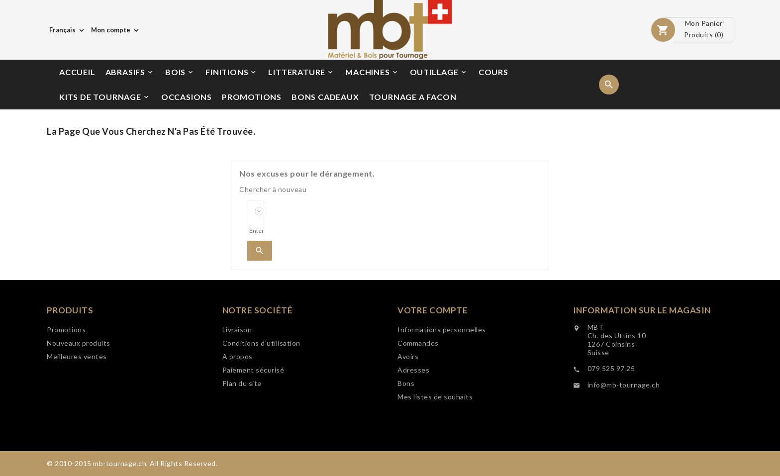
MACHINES (371, 72)
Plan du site (242, 384)
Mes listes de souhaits (435, 397)
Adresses (413, 370)
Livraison (237, 330)
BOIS (180, 72)
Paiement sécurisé (253, 370)
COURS (493, 72)
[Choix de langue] (67, 30)
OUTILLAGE (439, 72)
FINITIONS (231, 72)
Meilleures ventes (77, 356)
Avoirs (407, 357)
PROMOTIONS (252, 96)
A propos (237, 357)
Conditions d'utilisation (261, 343)
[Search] (255, 231)
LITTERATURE (301, 72)
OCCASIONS (186, 96)
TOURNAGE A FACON (413, 96)
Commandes (418, 343)
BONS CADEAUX (325, 96)
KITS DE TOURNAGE (104, 97)
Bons (405, 384)
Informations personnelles (441, 330)
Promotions (66, 329)
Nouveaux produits (78, 343)
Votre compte (432, 310)
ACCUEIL (77, 72)
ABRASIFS (129, 72)
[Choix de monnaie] (116, 30)
